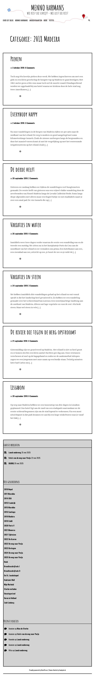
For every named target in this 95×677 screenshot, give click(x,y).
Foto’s (51, 20)
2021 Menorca (9, 530)
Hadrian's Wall (9, 580)
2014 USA (8, 498)
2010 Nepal (8, 489)
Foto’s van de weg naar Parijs (20, 458)
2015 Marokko (9, 507)
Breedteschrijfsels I (12, 566)
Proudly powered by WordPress (38, 670)
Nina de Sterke (22, 628)
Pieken (16, 59)
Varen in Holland (10, 598)
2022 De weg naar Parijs (13, 543)
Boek (45, 20)
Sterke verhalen (10, 589)
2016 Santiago (9, 512)
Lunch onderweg (15, 452)
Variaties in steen (25, 276)
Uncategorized (9, 593)
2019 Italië (8, 521)
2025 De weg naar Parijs (13, 557)
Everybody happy (23, 114)
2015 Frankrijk (9, 503)
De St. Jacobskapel (11, 575)
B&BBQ (11, 463)
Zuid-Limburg (9, 602)
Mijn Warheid (9, 584)
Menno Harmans (47, 7)
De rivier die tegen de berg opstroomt (43, 332)
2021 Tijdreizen (10, 534)
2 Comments (33, 178)
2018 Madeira (9, 516)
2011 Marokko (9, 494)
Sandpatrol (62, 670)
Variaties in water (25, 224)
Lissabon (17, 387)
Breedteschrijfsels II (12, 571)
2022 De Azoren (10, 539)
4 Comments (33, 233)
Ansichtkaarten (35, 20)
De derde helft (22, 169)
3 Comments (30, 123)
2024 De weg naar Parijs (13, 552)
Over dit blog (8, 20)
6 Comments (30, 67)
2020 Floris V (9, 525)
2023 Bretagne (10, 548)
